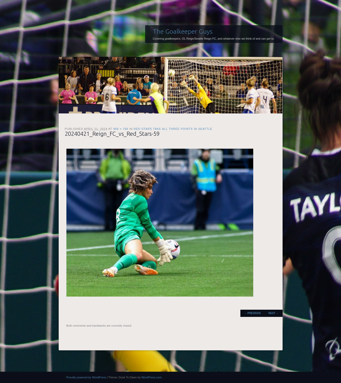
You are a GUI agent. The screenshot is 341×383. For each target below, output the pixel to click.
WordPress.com (152, 377)
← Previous (252, 313)
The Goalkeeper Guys (183, 31)
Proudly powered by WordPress (86, 377)
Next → (273, 313)
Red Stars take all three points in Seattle (173, 128)
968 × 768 (120, 128)
